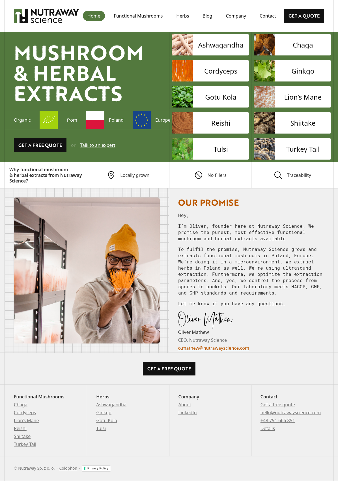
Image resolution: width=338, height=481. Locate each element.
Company (236, 16)
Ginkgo (103, 412)
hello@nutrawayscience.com (291, 412)
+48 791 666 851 (278, 420)
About (184, 404)
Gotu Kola (106, 420)
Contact (268, 16)
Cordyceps (25, 412)
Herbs (182, 16)
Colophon (68, 468)
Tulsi (101, 428)
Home (93, 16)
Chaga (20, 404)
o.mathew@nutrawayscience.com (213, 348)
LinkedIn (187, 412)
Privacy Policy (98, 468)
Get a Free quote (40, 145)
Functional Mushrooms (138, 16)
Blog (207, 16)
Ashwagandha (111, 404)
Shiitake (22, 436)
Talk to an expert (97, 145)
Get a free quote (278, 404)
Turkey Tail (25, 444)
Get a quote (304, 15)
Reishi (20, 428)
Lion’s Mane (26, 420)
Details (268, 428)
